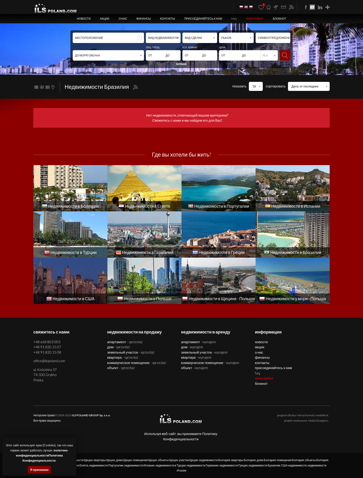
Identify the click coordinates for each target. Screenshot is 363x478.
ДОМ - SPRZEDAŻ (118, 347)
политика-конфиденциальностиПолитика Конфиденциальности (42, 455)
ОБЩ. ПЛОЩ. (153, 47)
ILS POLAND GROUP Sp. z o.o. (91, 415)
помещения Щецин (145, 460)
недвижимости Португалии (106, 465)
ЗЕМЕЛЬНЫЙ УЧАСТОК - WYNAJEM (204, 352)
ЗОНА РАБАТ (254, 18)
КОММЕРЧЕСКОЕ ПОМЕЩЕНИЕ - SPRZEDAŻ (136, 363)
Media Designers (318, 420)
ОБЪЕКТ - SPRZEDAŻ (121, 368)
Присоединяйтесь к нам (203, 18)
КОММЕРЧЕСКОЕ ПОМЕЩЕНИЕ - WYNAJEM (210, 363)
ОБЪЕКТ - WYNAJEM (194, 368)
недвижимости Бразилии (264, 465)
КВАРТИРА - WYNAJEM (196, 357)
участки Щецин (188, 460)
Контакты (167, 18)
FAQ (234, 18)
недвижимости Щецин (79, 460)
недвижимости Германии (202, 465)
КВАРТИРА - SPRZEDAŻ (122, 357)
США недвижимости (294, 465)
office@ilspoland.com (49, 361)
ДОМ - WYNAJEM (192, 347)
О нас (123, 18)
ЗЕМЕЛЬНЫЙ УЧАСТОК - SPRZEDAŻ (130, 352)
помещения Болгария (290, 460)
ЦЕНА (222, 47)
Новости (84, 18)
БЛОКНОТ (279, 18)
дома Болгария (266, 460)
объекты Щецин (168, 460)
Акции (104, 18)
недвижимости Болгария (214, 460)
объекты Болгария (316, 460)
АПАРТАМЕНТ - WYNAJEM (198, 342)
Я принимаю (39, 470)
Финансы (143, 18)
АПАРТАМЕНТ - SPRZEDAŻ (125, 342)
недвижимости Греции (233, 465)
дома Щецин (124, 460)
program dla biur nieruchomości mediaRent (302, 415)
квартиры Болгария (243, 460)
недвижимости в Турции (170, 465)
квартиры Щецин (104, 460)
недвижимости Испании (139, 465)
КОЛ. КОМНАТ (189, 47)
